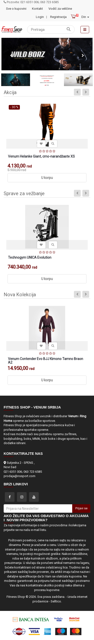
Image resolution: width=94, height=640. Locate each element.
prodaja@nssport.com (19, 476)
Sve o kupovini (16, 8)
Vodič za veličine (60, 8)
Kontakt (37, 8)
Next (83, 55)
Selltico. (56, 601)
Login (40, 17)
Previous (11, 55)
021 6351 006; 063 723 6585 (23, 471)
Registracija (58, 17)
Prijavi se (81, 508)
